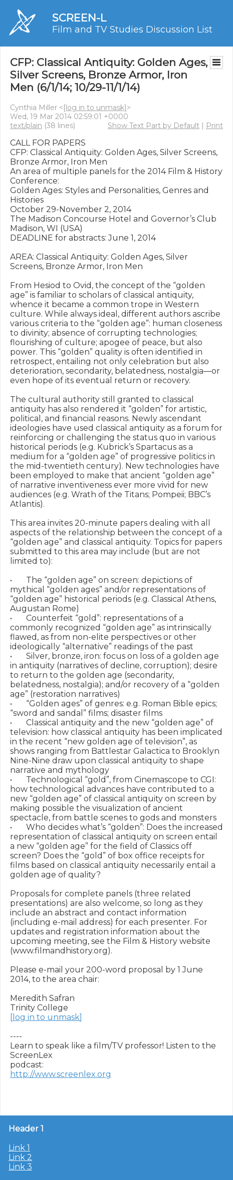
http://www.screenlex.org (60, 1074)
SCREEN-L (79, 18)
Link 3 (20, 1166)
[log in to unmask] (95, 107)
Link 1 (19, 1147)
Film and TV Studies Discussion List (132, 29)
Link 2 (20, 1157)
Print (214, 125)
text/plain (26, 125)
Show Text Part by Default (153, 125)
